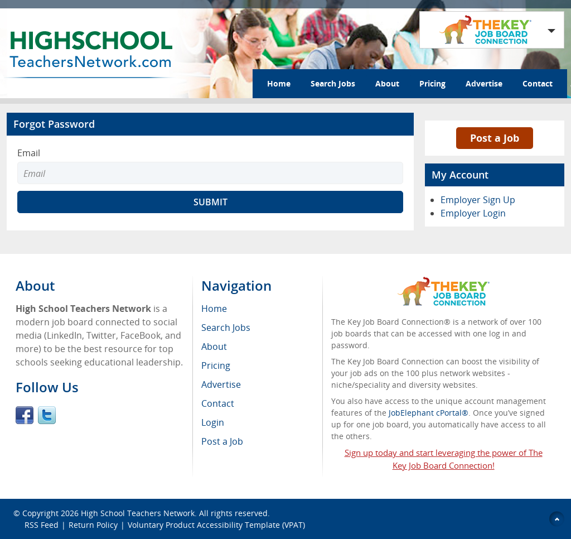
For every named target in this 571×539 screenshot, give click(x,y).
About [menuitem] (214, 346)
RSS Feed (42, 524)
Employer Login (473, 213)
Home (279, 83)
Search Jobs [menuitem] (225, 327)
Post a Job (494, 138)
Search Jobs (333, 83)
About (387, 83)
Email (28, 153)
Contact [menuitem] (217, 403)
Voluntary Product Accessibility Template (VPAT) (216, 524)
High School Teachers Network (138, 513)
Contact (537, 83)
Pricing (432, 83)
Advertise (484, 83)
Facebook (24, 415)
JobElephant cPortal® (428, 412)
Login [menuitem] (212, 422)
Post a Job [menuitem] (222, 441)
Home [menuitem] (214, 308)
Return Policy (93, 524)
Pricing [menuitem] (215, 365)
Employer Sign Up (478, 200)
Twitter (47, 415)
